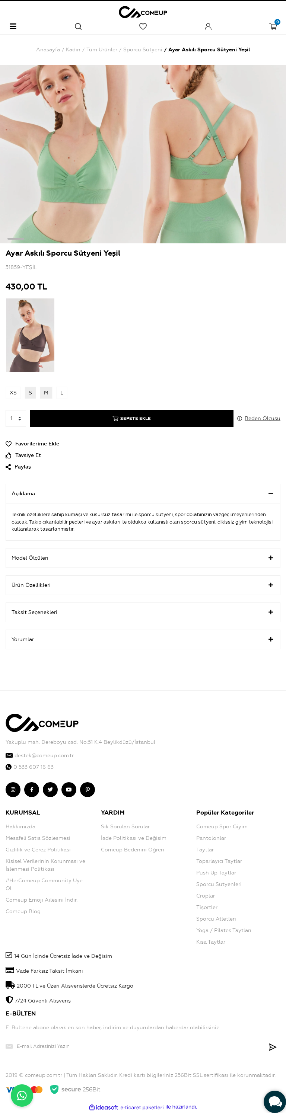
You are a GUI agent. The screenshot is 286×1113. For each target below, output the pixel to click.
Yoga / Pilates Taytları (223, 930)
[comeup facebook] (31, 789)
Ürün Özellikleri (143, 585)
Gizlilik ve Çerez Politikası (38, 850)
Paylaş (18, 467)
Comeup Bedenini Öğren (132, 850)
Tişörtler (206, 907)
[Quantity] (16, 418)
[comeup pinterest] (87, 789)
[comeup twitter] (50, 789)
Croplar (205, 896)
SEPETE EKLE (131, 418)
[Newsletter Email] (136, 1046)
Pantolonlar (211, 838)
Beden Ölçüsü (262, 418)
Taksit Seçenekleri (143, 612)
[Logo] (143, 11)
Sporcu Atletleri (216, 919)
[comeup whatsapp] (143, 767)
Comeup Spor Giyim (222, 826)
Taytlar (205, 850)
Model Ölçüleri (143, 558)
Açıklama (143, 494)
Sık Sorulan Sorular (125, 826)
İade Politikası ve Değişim (133, 838)
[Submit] (273, 1046)
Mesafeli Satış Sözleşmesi (38, 838)
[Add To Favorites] (143, 444)
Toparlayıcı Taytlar (219, 861)
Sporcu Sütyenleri (219, 884)
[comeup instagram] (13, 789)
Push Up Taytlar (216, 873)
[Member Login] (208, 26)
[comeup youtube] (68, 789)
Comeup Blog (23, 911)
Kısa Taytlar (210, 942)
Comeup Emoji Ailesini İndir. (41, 900)
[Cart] (273, 26)
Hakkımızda (20, 826)
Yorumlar (143, 639)
